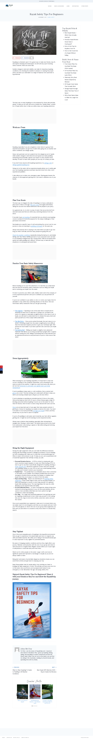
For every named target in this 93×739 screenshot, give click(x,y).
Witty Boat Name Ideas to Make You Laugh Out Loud (71, 97)
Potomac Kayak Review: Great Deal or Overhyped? (71, 42)
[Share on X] (31, 58)
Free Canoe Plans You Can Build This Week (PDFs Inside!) (71, 66)
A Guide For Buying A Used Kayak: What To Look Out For (47, 702)
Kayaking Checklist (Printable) (46, 1)
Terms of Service (25, 737)
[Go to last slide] (17, 694)
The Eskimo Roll (19, 330)
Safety (52, 17)
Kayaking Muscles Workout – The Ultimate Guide (35, 702)
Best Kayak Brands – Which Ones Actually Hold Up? (71, 35)
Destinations (75, 6)
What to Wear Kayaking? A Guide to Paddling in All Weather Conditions (23, 670)
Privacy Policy (16, 737)
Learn (49, 17)
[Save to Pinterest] (16, 58)
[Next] (51, 694)
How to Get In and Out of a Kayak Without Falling (71, 53)
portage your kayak (38, 411)
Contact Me (9, 737)
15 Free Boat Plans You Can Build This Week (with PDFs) (71, 73)
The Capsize (19, 311)
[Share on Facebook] (25, 58)
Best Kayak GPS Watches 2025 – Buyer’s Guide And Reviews (46, 669)
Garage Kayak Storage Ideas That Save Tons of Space (71, 91)
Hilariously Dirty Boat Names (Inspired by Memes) (71, 80)
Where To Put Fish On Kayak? (22, 701)
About (3, 737)
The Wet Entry (19, 321)
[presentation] (22, 691)
